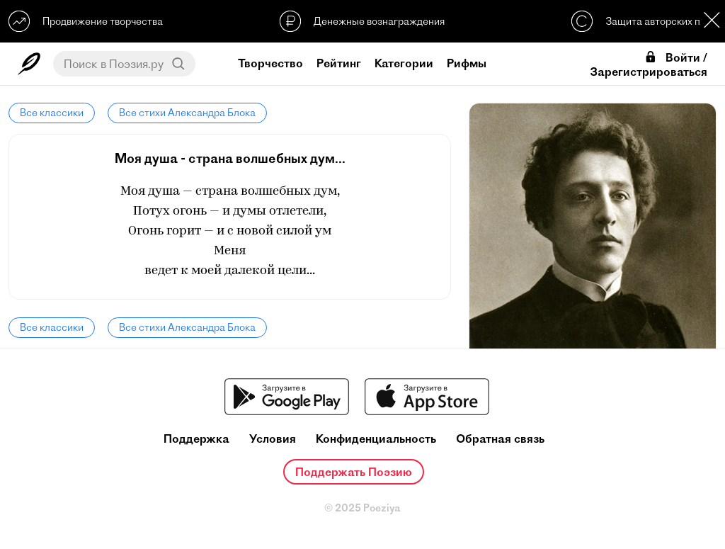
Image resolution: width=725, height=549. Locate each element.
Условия (272, 439)
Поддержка (196, 439)
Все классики (52, 112)
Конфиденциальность (376, 439)
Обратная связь (500, 439)
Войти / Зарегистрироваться (648, 64)
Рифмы (466, 63)
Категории (404, 63)
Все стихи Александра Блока (187, 112)
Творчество (270, 63)
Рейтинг (338, 63)
